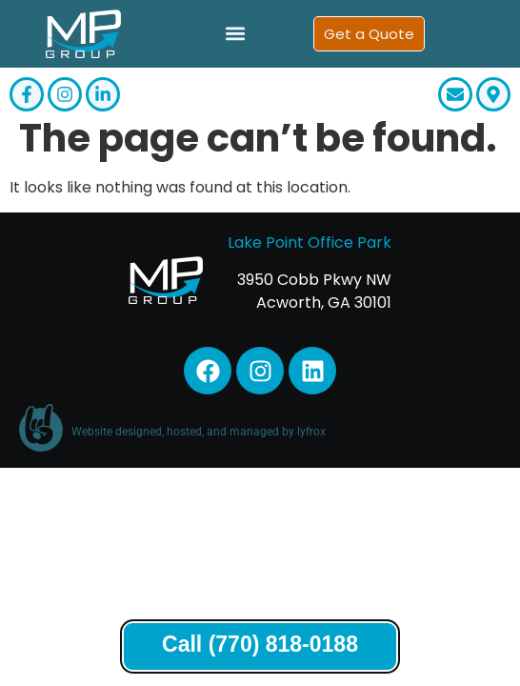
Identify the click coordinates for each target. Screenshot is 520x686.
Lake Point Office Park (309, 256)
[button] (234, 34)
